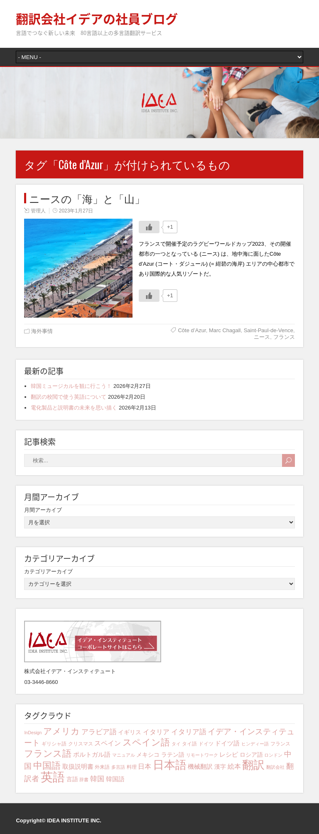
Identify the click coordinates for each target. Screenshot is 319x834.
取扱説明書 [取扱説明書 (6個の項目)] (77, 766)
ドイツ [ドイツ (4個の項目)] (206, 744)
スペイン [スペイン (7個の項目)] (107, 743)
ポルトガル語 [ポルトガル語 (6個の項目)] (91, 754)
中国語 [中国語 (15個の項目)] (47, 765)
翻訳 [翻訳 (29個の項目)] (253, 765)
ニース (262, 337)
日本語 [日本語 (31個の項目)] (169, 764)
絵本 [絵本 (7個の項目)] (234, 766)
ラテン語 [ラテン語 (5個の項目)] (172, 754)
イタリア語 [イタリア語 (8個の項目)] (188, 732)
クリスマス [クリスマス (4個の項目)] (80, 744)
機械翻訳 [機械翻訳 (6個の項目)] (200, 766)
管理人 (38, 211)
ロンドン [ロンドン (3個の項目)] (273, 755)
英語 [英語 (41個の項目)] (53, 777)
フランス (284, 337)
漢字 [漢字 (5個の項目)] (220, 766)
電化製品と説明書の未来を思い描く (74, 408)
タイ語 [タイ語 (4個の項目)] (189, 744)
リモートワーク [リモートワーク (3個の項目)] (202, 755)
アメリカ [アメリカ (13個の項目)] (61, 731)
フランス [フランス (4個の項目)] (280, 744)
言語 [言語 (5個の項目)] (72, 779)
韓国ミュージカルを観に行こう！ (71, 386)
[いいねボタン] (149, 227)
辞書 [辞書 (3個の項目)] (83, 779)
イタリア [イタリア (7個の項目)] (156, 731)
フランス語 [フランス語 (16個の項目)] (47, 753)
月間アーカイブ (43, 510)
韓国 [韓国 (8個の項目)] (97, 779)
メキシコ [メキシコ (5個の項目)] (148, 754)
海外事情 (42, 331)
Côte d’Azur (192, 330)
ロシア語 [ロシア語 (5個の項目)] (251, 754)
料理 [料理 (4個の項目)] (132, 767)
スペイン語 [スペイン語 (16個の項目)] (146, 742)
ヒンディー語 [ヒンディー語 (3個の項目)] (255, 743)
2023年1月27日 (76, 211)
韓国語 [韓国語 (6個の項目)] (115, 778)
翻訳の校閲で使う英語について (68, 397)
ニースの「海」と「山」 (87, 198)
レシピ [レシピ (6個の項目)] (228, 754)
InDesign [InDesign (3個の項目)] (33, 732)
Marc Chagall (225, 330)
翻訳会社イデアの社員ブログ (97, 18)
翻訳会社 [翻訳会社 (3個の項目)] (275, 767)
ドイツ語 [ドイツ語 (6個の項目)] (227, 743)
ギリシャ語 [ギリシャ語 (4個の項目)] (54, 744)
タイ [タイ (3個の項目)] (176, 743)
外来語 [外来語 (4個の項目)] (102, 767)
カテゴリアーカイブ (48, 571)
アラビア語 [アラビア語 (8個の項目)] (99, 732)
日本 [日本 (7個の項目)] (144, 766)
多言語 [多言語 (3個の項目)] (118, 767)
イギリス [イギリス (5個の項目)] (129, 732)
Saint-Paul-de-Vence (268, 330)
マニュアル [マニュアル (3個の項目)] (123, 755)
